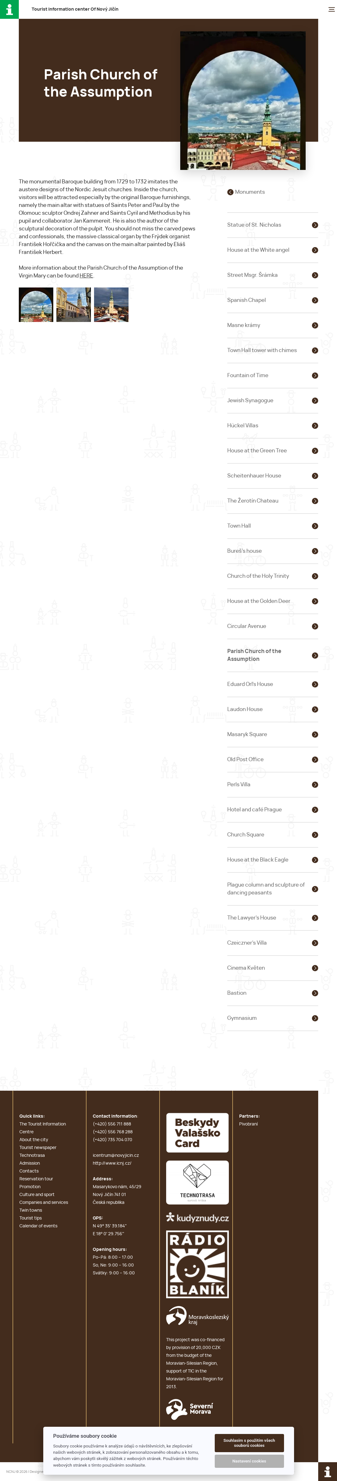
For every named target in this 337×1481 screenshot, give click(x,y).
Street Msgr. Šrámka (252, 275)
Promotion (29, 1187)
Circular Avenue (246, 626)
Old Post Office (245, 759)
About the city (33, 1140)
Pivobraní (248, 1124)
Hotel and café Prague (254, 809)
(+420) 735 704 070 (112, 1140)
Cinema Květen (246, 968)
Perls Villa (238, 784)
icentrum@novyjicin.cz (116, 1155)
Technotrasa (32, 1155)
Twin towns (30, 1210)
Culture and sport (37, 1195)
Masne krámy (243, 325)
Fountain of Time (247, 375)
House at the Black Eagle (257, 859)
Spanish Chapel (246, 300)
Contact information (115, 1116)
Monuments (250, 192)
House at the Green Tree (257, 450)
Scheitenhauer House (254, 475)
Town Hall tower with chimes (262, 350)
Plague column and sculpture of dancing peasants (266, 888)
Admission (29, 1163)
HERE (86, 275)
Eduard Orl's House (250, 684)
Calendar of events (38, 1226)
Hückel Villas (242, 425)
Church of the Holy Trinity (258, 576)
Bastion (236, 993)
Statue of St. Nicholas (254, 225)
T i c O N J (75, 9)
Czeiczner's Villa (247, 943)
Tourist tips (30, 1218)
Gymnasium (242, 1018)
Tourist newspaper (37, 1148)
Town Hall (239, 526)
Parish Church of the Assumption (254, 655)
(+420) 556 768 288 (113, 1132)
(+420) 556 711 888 (112, 1124)
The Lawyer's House (251, 917)
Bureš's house (244, 551)
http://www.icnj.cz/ (112, 1163)
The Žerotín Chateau (252, 500)
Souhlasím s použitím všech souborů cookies (249, 1443)
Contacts (29, 1171)
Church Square (245, 834)
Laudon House (245, 709)
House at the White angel (258, 250)
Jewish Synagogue (250, 400)
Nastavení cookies (249, 1461)
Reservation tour (36, 1179)
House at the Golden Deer (258, 601)
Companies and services (43, 1202)
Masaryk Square (247, 734)
